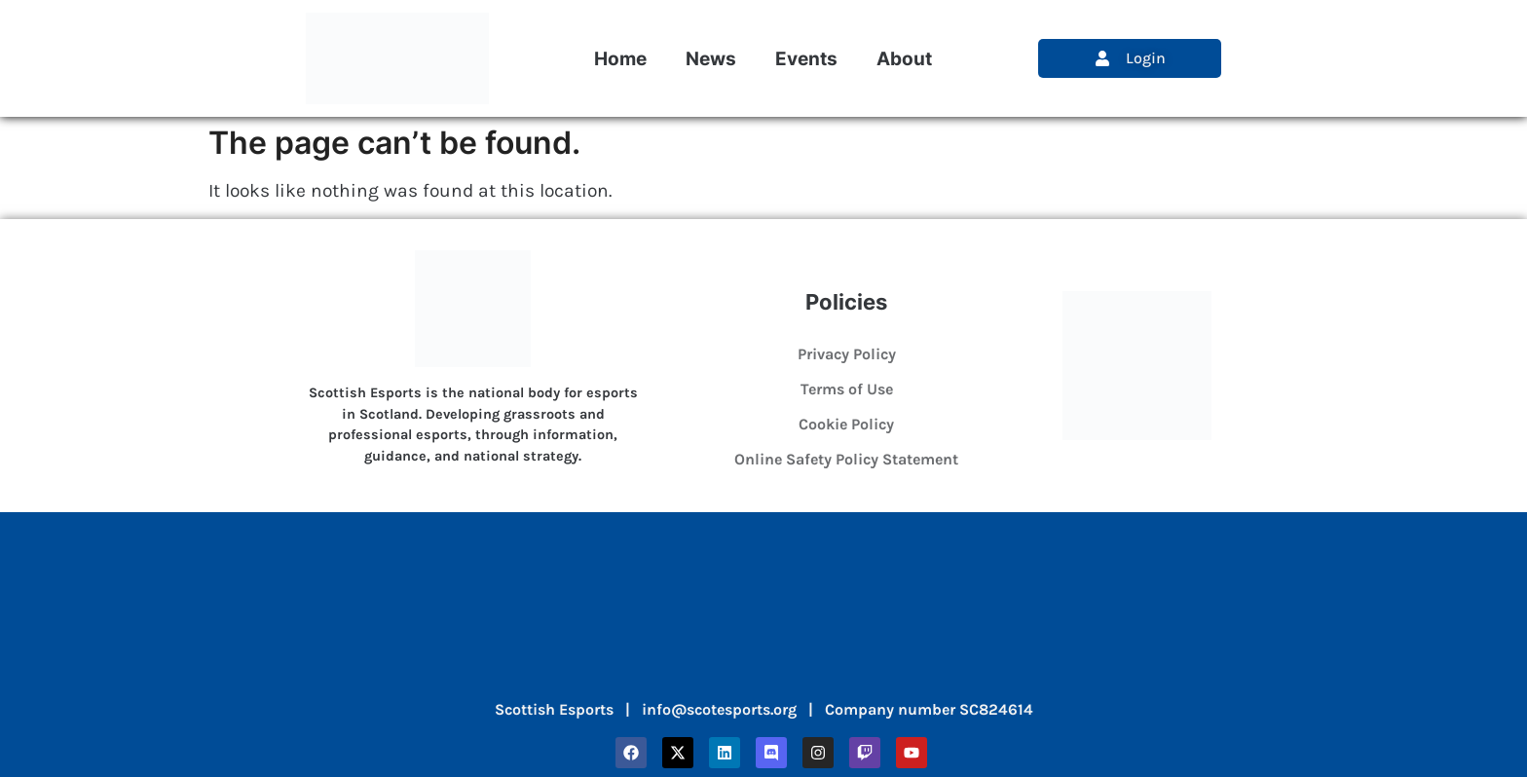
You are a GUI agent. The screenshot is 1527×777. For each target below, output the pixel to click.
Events (806, 58)
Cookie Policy (846, 424)
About (904, 58)
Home (620, 58)
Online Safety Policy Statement (846, 459)
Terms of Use (847, 389)
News (711, 58)
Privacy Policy (847, 354)
